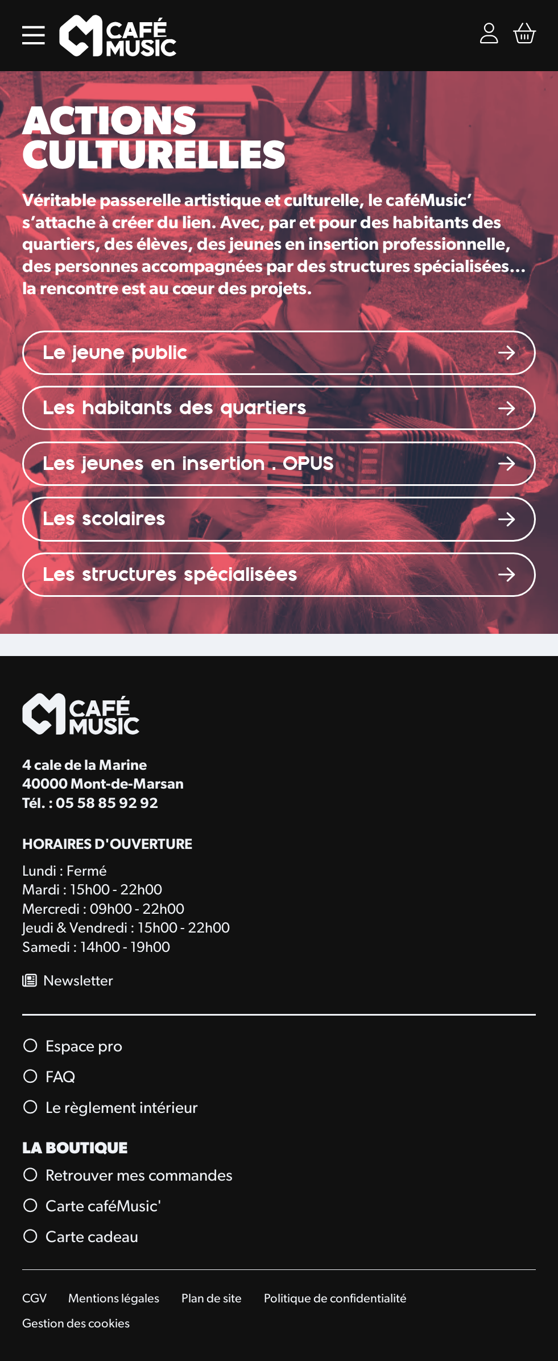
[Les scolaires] (279, 519)
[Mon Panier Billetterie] (524, 35)
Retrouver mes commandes (128, 1176)
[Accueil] (118, 35)
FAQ (49, 1077)
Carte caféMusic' (92, 1206)
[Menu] (33, 35)
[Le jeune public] (279, 353)
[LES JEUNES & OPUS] (279, 464)
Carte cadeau (80, 1237)
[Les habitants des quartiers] (279, 408)
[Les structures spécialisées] (279, 574)
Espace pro (72, 1046)
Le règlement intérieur (110, 1108)
